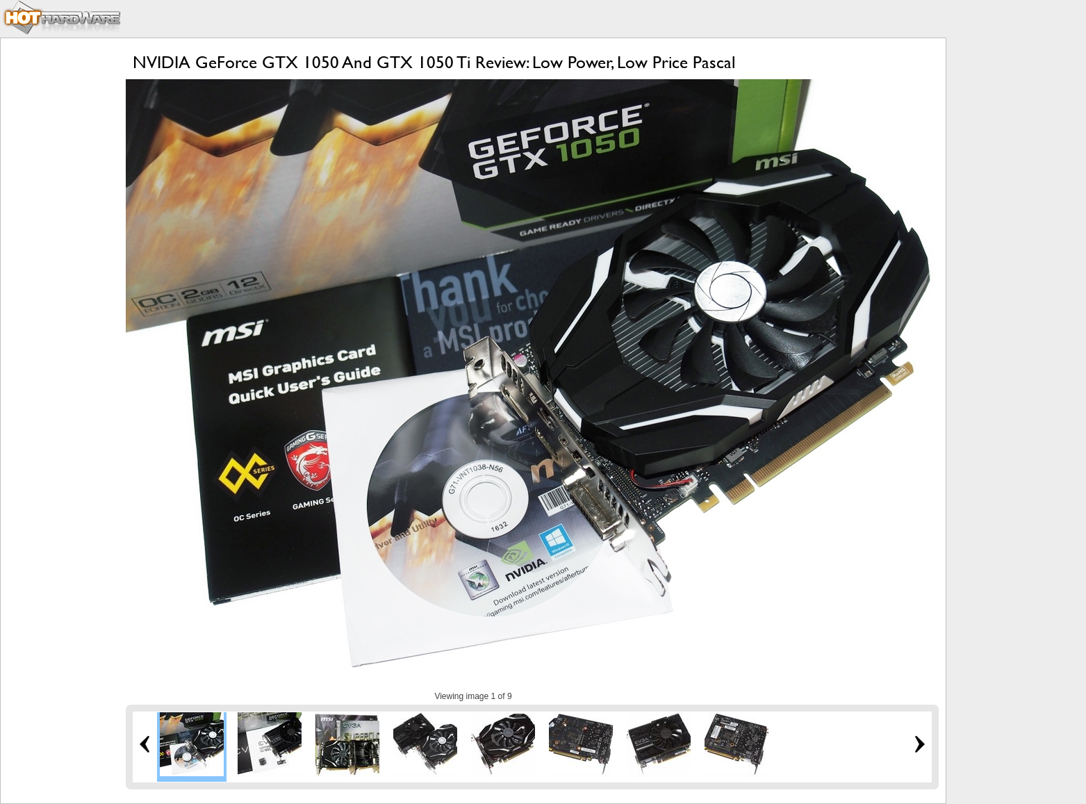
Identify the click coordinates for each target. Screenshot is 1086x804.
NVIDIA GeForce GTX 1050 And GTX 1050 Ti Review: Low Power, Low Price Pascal (434, 62)
